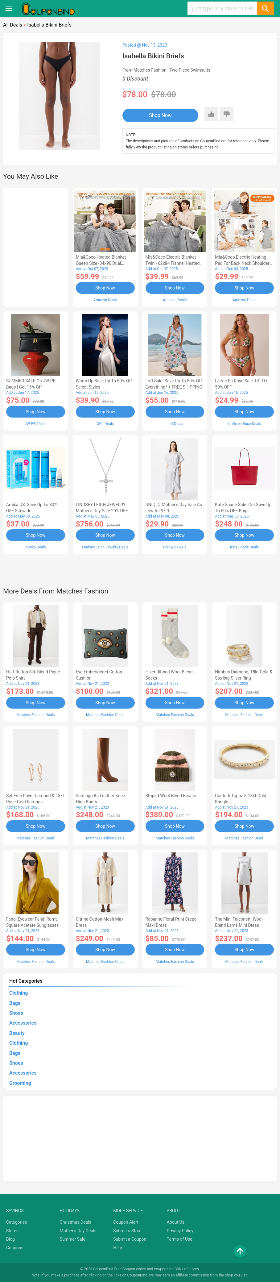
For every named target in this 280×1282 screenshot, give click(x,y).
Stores (12, 1230)
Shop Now (160, 115)
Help (117, 1247)
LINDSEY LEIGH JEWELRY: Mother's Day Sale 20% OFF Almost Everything (102, 510)
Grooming (20, 1083)
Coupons (14, 1247)
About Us (175, 1222)
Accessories (22, 1023)
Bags (14, 1003)
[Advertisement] (35, 246)
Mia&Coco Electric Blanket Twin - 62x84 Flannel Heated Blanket (173, 263)
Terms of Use (179, 1239)
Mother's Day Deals (78, 1230)
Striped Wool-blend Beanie (171, 795)
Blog (10, 1239)
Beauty (17, 1033)
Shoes (16, 1013)
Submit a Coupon (129, 1239)
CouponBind (137, 1275)
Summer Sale (72, 1239)
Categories (16, 1222)
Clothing (18, 993)
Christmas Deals (75, 1222)
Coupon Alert (125, 1222)
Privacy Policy (180, 1230)
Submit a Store (127, 1230)
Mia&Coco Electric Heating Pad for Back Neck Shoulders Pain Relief (243, 263)
